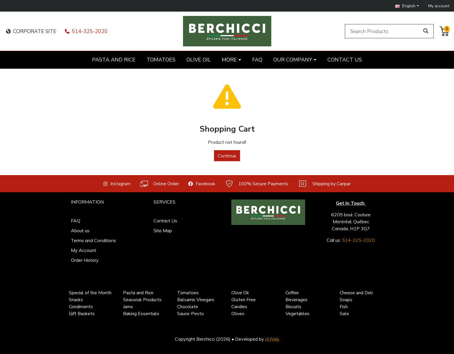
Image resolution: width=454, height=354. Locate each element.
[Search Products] (383, 31)
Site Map (162, 230)
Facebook (201, 184)
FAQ (75, 221)
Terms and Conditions (93, 240)
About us (80, 230)
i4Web (272, 339)
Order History (85, 260)
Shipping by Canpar (324, 184)
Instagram (117, 184)
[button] (407, 6)
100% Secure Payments (256, 184)
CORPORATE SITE (31, 31)
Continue (227, 156)
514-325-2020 (86, 31)
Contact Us (165, 221)
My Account (83, 250)
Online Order (159, 184)
